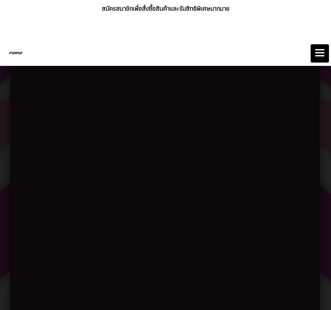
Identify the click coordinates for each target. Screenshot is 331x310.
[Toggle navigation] (319, 53)
